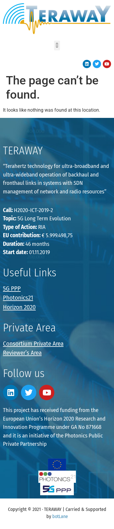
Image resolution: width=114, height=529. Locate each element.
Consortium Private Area (33, 343)
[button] (57, 45)
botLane (60, 516)
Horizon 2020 (19, 307)
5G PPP (12, 288)
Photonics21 (18, 298)
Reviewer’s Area (22, 353)
